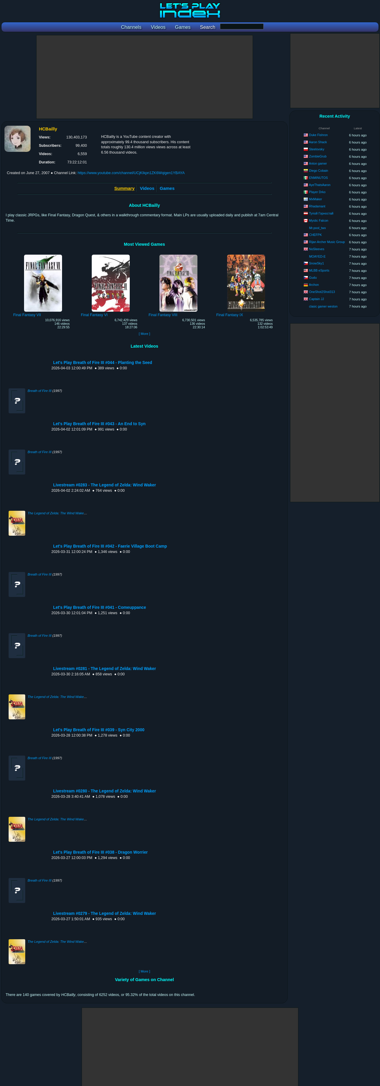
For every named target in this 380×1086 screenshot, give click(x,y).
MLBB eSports (319, 270)
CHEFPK (315, 235)
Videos (147, 188)
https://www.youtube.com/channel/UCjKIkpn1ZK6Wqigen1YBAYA (131, 173)
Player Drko (317, 192)
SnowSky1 (316, 263)
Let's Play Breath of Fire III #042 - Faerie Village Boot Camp (110, 546)
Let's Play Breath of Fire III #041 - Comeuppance (99, 607)
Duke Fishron (318, 135)
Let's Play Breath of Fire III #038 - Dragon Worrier (100, 852)
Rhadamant (317, 206)
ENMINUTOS (318, 177)
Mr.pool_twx (317, 228)
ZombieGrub (318, 156)
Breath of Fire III (39, 391)
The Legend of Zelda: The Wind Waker (56, 513)
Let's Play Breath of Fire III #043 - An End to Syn (99, 424)
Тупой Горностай (321, 213)
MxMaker (315, 199)
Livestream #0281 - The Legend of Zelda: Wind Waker (104, 668)
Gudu (313, 277)
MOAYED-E (317, 256)
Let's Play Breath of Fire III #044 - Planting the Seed (102, 362)
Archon (314, 284)
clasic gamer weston (323, 306)
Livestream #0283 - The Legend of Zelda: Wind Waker (104, 485)
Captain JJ (316, 299)
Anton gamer (318, 163)
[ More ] (144, 333)
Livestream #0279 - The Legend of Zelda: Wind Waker (104, 913)
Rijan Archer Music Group (327, 242)
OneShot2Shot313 (322, 292)
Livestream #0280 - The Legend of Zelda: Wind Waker (104, 791)
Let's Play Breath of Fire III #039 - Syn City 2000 (99, 730)
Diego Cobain (318, 170)
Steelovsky (316, 149)
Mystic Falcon (318, 220)
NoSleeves (316, 249)
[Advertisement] (145, 77)
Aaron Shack (318, 142)
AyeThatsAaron (319, 185)
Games (167, 188)
